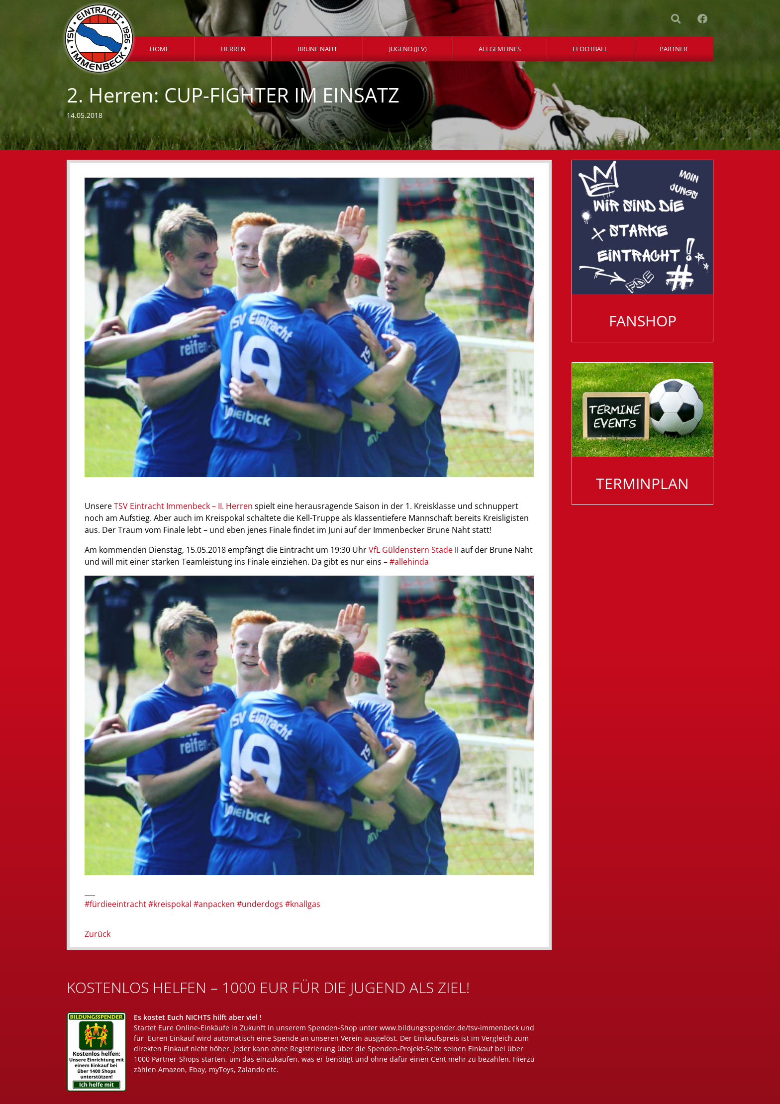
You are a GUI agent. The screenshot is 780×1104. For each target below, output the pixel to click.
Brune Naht (317, 48)
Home (159, 48)
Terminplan (642, 483)
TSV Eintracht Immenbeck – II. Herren (183, 506)
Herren (233, 48)
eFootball (590, 48)
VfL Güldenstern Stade (411, 549)
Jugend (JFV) (408, 48)
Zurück (97, 933)
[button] (675, 18)
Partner (673, 48)
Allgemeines (500, 48)
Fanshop (643, 320)
